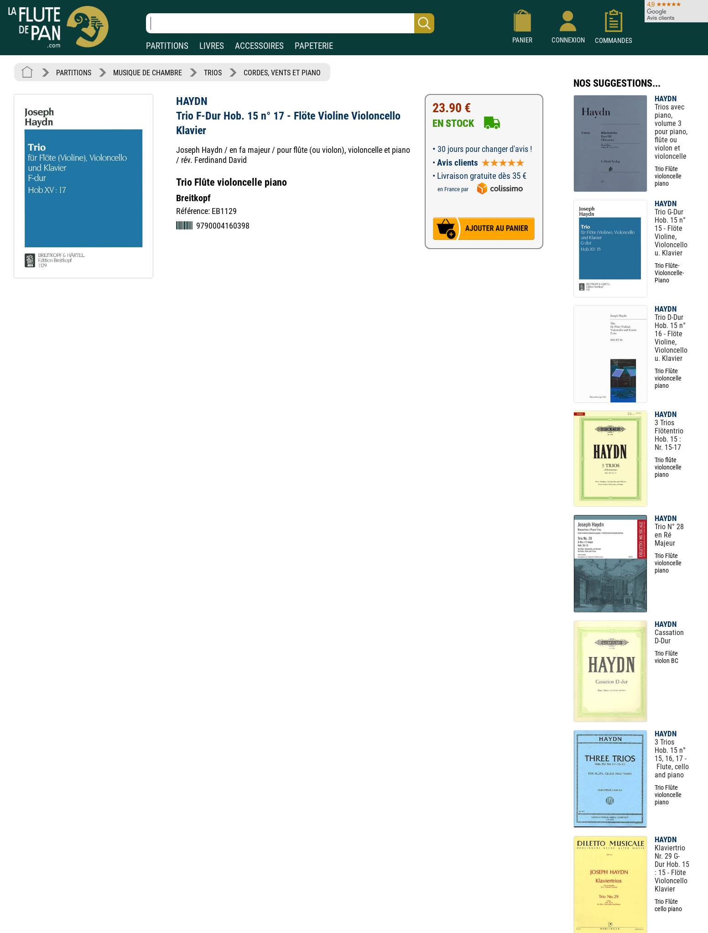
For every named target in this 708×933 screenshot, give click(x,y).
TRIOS (213, 72)
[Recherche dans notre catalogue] (290, 23)
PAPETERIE (314, 46)
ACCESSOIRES (259, 46)
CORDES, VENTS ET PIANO (282, 72)
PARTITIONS (167, 46)
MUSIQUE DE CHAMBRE (147, 72)
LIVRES (211, 46)
